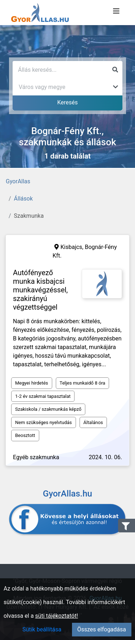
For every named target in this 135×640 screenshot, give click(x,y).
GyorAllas (18, 181)
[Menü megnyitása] (116, 11)
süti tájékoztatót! (56, 615)
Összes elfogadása (101, 629)
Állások (23, 198)
